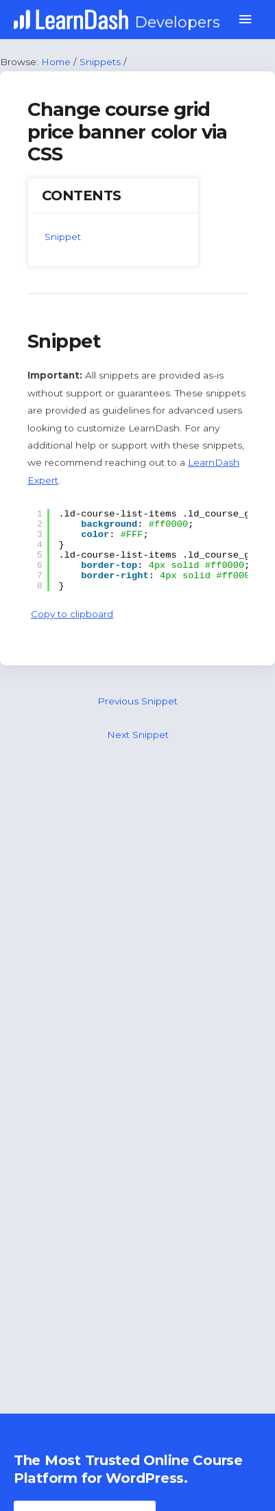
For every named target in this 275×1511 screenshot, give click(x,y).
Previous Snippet (137, 700)
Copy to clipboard (72, 613)
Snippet (63, 236)
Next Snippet (138, 734)
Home (56, 61)
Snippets (100, 61)
